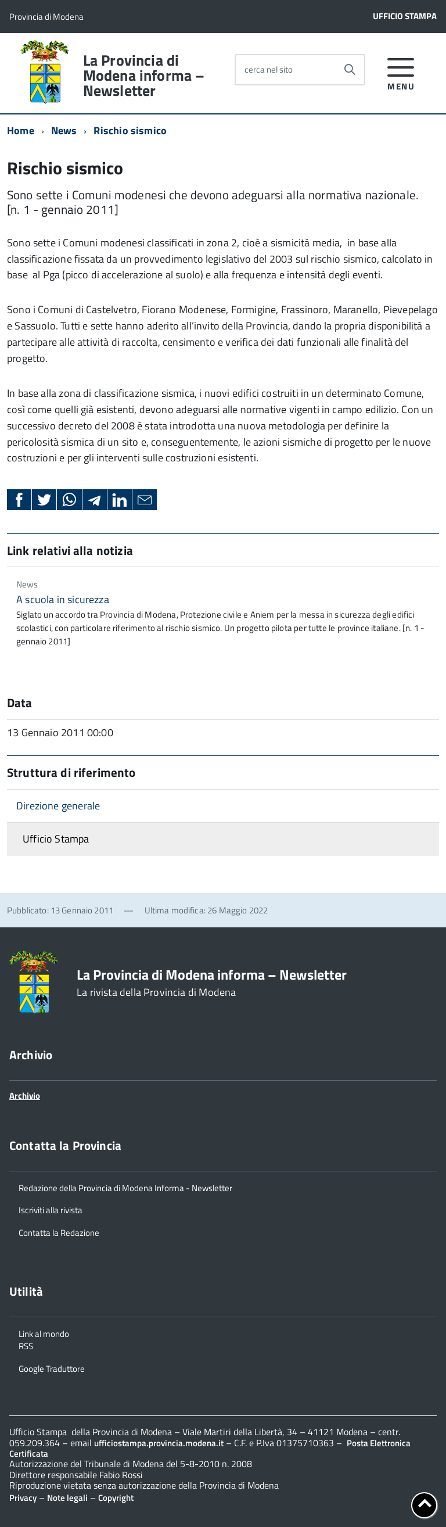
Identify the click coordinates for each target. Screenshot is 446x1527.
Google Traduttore (52, 1368)
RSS (26, 1345)
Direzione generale (58, 805)
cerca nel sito (268, 69)
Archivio (24, 1095)
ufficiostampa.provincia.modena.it (159, 1443)
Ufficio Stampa (405, 16)
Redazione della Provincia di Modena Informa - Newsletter (125, 1187)
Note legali (67, 1497)
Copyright (116, 1497)
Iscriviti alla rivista (50, 1209)
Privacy (23, 1497)
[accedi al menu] (401, 72)
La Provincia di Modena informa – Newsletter (144, 75)
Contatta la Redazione (59, 1232)
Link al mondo (44, 1333)
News (64, 130)
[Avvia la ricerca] (349, 69)
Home (20, 130)
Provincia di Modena (46, 16)
